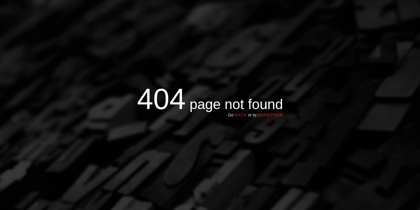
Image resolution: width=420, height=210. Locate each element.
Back (241, 115)
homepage (270, 115)
